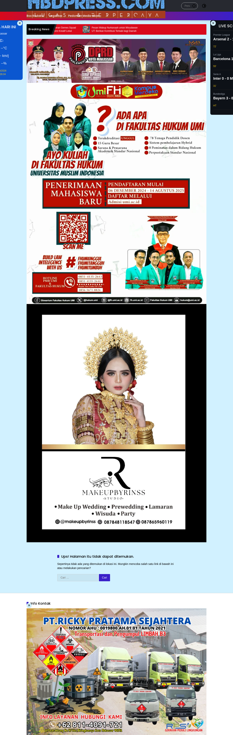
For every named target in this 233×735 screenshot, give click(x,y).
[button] (194, 6)
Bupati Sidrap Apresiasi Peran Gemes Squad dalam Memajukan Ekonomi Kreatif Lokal (58, 29)
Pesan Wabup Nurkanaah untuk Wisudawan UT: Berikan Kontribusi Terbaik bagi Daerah (121, 29)
